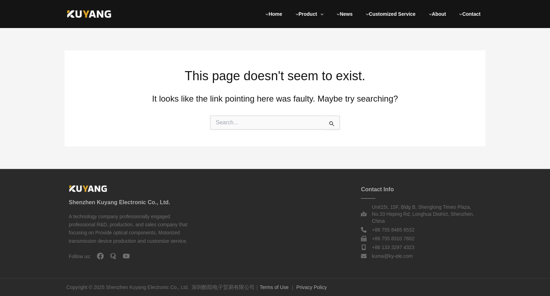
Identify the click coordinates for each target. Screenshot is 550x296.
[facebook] (100, 256)
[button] (320, 14)
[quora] (113, 256)
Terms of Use (274, 287)
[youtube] (126, 256)
